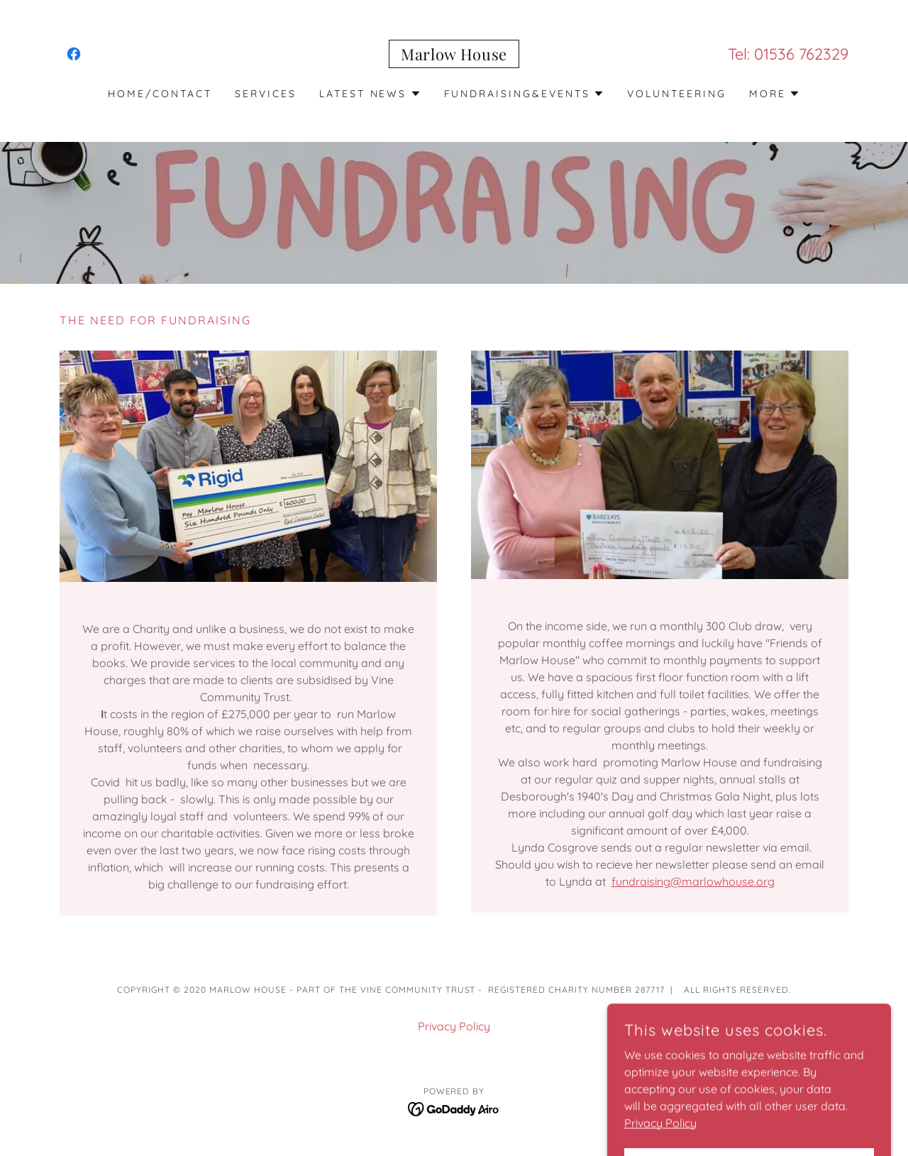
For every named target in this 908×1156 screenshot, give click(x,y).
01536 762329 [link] (801, 54)
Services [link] (266, 93)
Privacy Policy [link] (454, 1026)
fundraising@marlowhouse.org (693, 881)
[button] (370, 93)
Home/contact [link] (160, 93)
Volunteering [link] (676, 93)
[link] (74, 54)
